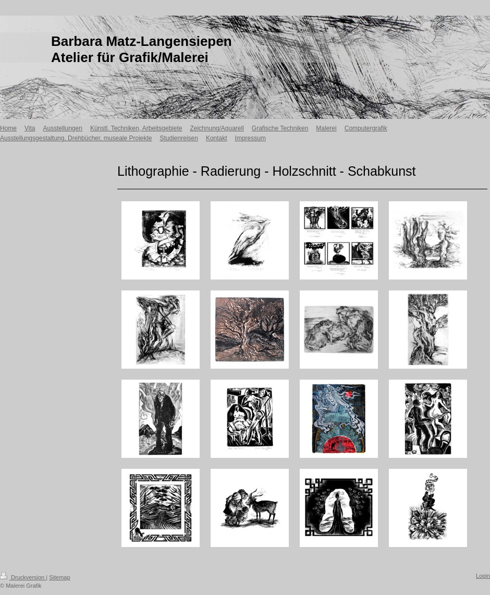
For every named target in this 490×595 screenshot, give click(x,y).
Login (483, 576)
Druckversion (23, 577)
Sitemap (59, 577)
